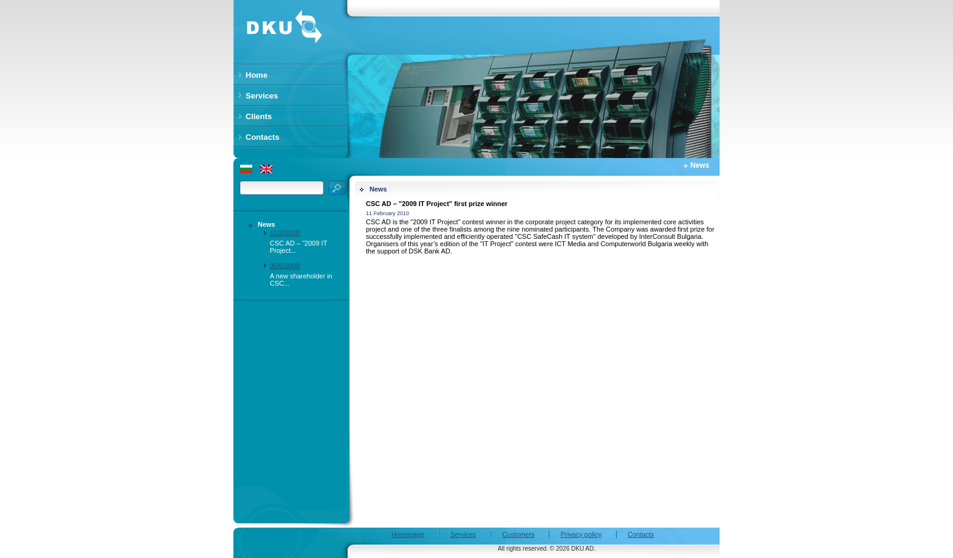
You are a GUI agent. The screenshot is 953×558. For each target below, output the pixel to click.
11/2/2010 (285, 232)
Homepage (407, 534)
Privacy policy (580, 534)
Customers (518, 534)
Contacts (641, 534)
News (266, 224)
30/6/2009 (285, 265)
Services (463, 534)
